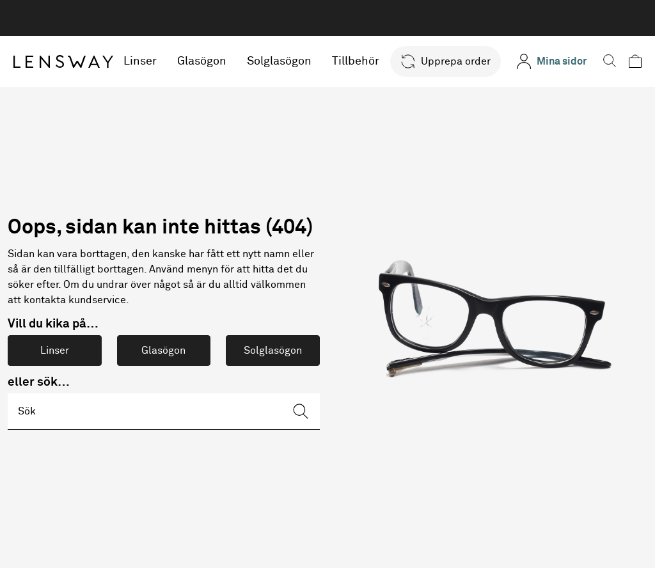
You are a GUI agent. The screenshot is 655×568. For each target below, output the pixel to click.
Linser (140, 61)
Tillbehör (356, 61)
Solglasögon (280, 61)
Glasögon (202, 61)
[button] (445, 61)
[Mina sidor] (551, 61)
